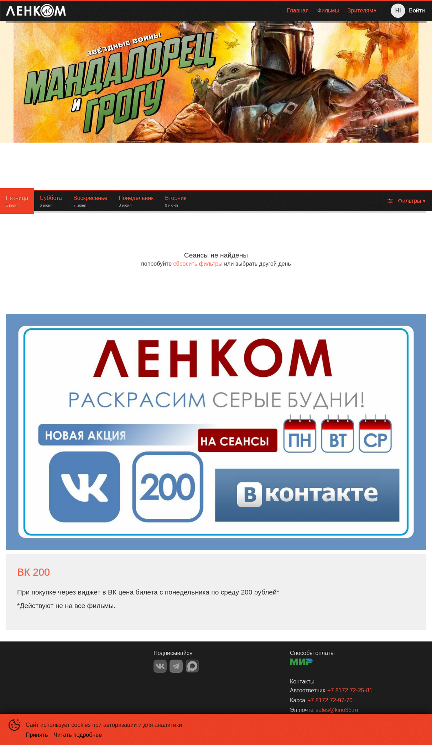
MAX (192, 666)
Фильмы (328, 10)
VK (160, 666)
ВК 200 (33, 572)
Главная (298, 10)
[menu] (225, 10)
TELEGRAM (176, 666)
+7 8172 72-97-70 (330, 700)
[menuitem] (298, 10)
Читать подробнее (78, 735)
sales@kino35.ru (337, 710)
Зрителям (360, 10)
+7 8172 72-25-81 (350, 690)
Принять (37, 735)
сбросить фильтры (197, 264)
